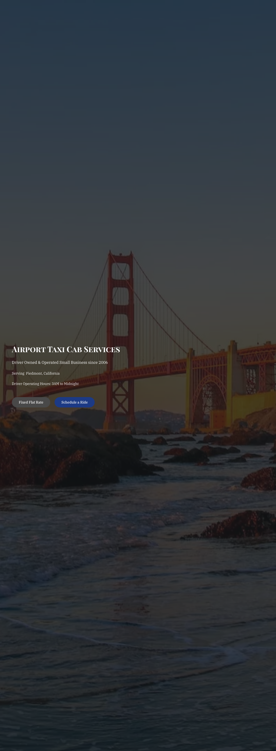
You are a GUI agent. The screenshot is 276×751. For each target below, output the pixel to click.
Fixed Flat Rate (31, 402)
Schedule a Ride (74, 402)
